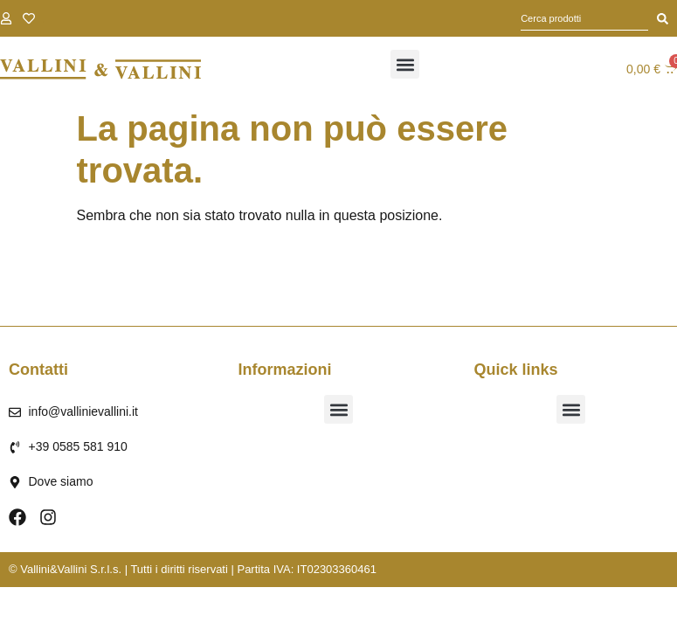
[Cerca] (662, 18)
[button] (404, 64)
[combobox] (584, 18)
